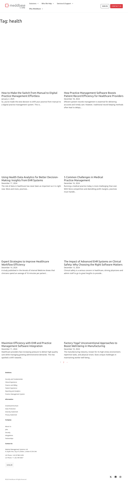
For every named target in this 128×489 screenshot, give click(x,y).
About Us (8, 426)
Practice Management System (15, 394)
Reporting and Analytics (12, 391)
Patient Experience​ (11, 388)
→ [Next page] (67, 362)
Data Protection (10, 409)
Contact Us (116, 6)
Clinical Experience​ (11, 382)
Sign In (105, 6)
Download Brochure (11, 406)
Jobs (6, 429)
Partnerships (9, 438)
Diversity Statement (11, 412)
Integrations (9, 435)
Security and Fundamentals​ (14, 379)
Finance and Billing (11, 385)
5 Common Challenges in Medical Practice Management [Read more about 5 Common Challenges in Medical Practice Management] (83, 179)
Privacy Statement (11, 415)
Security (7, 432)
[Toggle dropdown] (38, 3)
